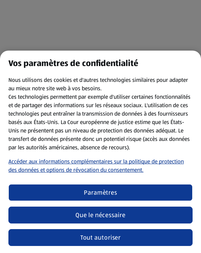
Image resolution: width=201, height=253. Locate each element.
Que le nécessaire (100, 215)
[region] (100, 152)
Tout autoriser (100, 237)
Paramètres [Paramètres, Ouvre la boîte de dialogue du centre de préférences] (100, 192)
